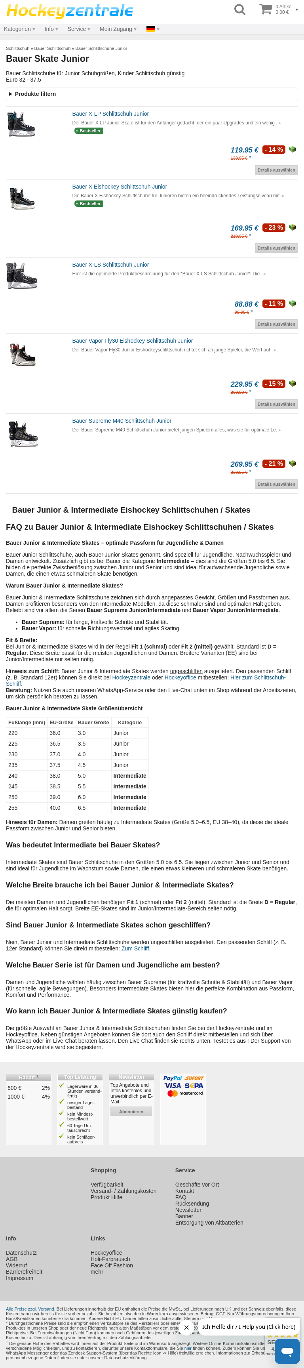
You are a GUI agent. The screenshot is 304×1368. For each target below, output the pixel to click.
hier (188, 1348)
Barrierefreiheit (24, 1272)
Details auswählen (276, 170)
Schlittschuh (17, 48)
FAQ (180, 1197)
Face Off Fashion (112, 1265)
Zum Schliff (135, 948)
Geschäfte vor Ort (197, 1184)
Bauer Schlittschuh (52, 48)
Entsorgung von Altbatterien (209, 1222)
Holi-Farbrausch (110, 1259)
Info (49, 29)
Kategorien (17, 29)
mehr (97, 1272)
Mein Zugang (116, 29)
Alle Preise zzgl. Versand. (30, 1309)
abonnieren (131, 1111)
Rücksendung (192, 1203)
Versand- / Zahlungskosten (124, 1191)
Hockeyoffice (180, 677)
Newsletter (188, 1210)
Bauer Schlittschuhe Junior (101, 48)
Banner (184, 1216)
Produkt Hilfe (106, 1197)
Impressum (19, 1278)
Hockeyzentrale (131, 677)
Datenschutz (21, 1253)
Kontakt (184, 1191)
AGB (12, 1259)
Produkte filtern (35, 94)
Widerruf (16, 1265)
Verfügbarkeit (107, 1184)
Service (77, 29)
